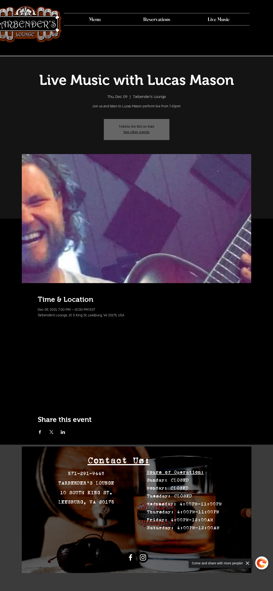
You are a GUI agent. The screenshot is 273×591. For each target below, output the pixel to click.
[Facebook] (130, 557)
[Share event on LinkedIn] (63, 432)
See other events (136, 132)
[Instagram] (143, 557)
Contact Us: (119, 460)
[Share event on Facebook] (40, 432)
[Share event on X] (51, 432)
